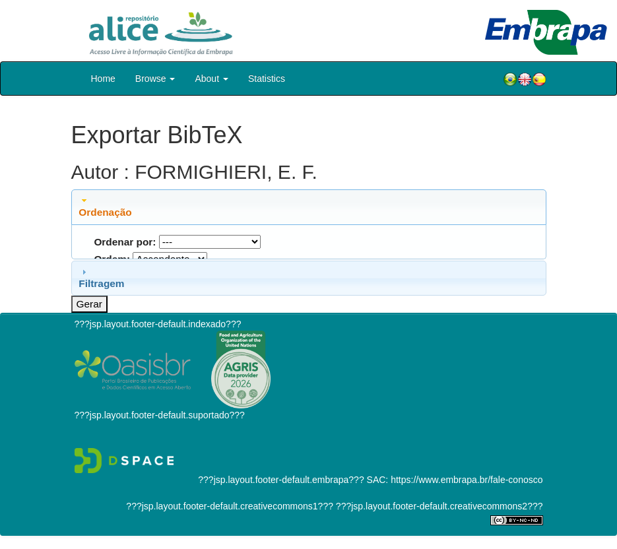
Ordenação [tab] (105, 206)
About (211, 78)
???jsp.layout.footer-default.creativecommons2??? (438, 506)
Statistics (266, 78)
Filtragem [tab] (101, 278)
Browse (155, 78)
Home (103, 78)
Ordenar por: (125, 241)
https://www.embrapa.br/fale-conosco (466, 479)
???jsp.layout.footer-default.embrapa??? (281, 479)
